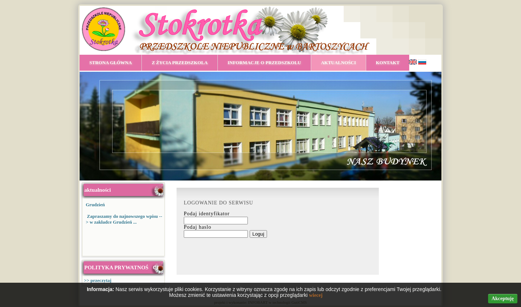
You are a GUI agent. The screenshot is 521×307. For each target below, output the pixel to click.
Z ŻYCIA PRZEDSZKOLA (180, 62)
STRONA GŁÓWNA (110, 62)
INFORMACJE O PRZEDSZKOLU (264, 62)
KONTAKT (388, 62)
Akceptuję (503, 298)
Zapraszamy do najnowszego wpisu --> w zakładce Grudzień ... (124, 219)
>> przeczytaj (97, 280)
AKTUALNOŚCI (338, 62)
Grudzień (95, 204)
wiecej (315, 295)
